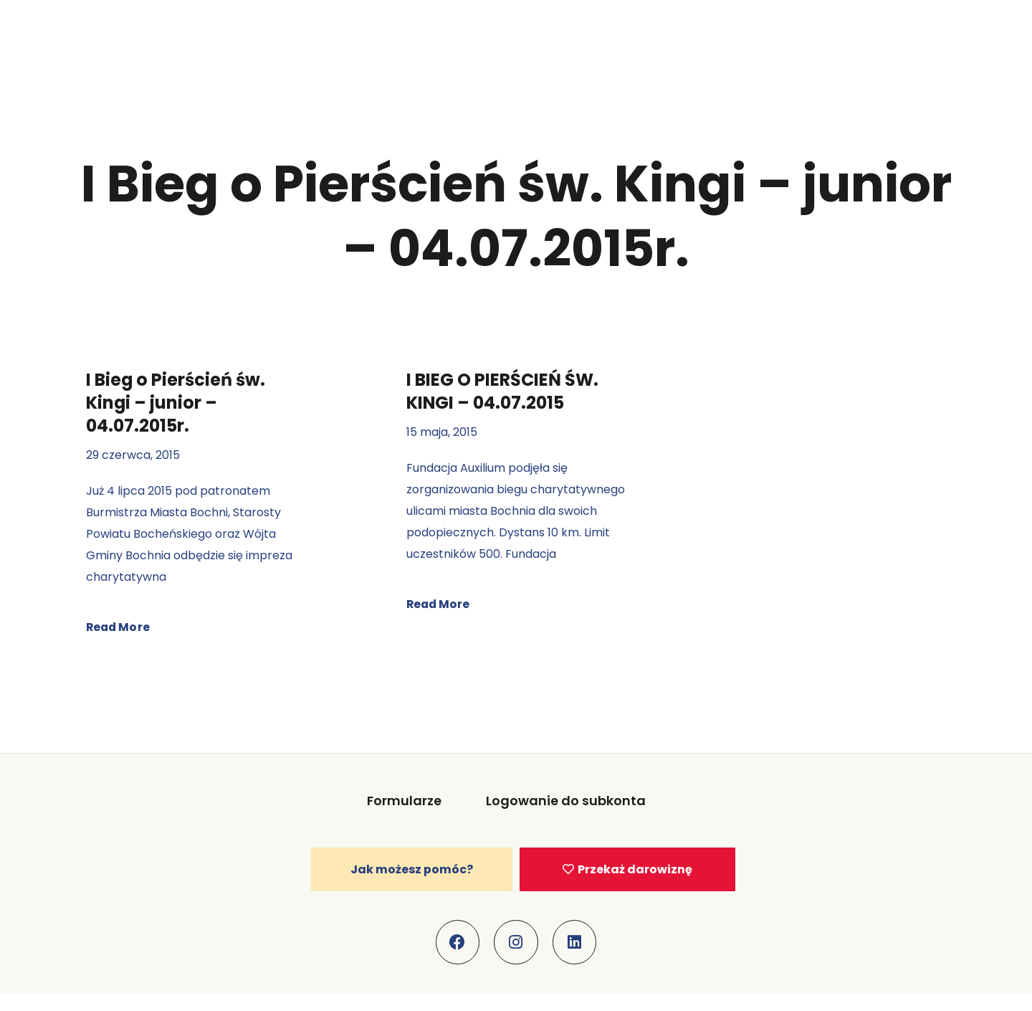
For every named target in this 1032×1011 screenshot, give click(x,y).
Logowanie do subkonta (566, 801)
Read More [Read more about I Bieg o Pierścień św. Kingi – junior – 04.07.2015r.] (118, 627)
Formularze (405, 801)
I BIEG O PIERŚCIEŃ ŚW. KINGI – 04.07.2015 (502, 391)
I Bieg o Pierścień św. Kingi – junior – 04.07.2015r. (176, 402)
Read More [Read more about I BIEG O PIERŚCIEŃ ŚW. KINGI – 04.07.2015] (439, 604)
